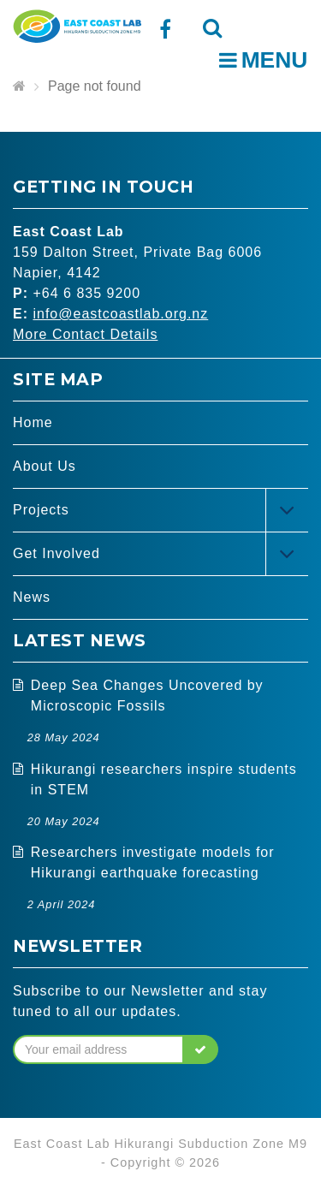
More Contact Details (85, 334)
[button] (200, 1049)
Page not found (94, 86)
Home (33, 422)
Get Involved (56, 553)
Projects (41, 509)
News (32, 597)
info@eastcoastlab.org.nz (120, 313)
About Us (44, 466)
